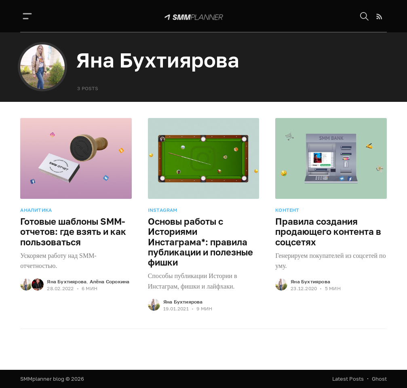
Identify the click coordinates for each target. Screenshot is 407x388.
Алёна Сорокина (110, 281)
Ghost (379, 378)
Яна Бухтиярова (66, 281)
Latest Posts (348, 378)
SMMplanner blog (42, 378)
